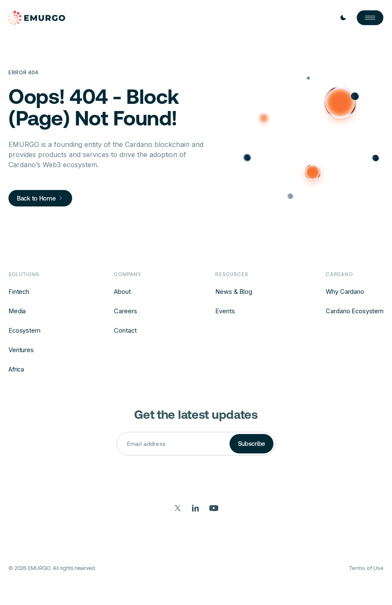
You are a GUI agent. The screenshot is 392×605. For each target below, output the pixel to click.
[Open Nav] (370, 17)
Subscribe (251, 443)
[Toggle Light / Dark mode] (343, 17)
